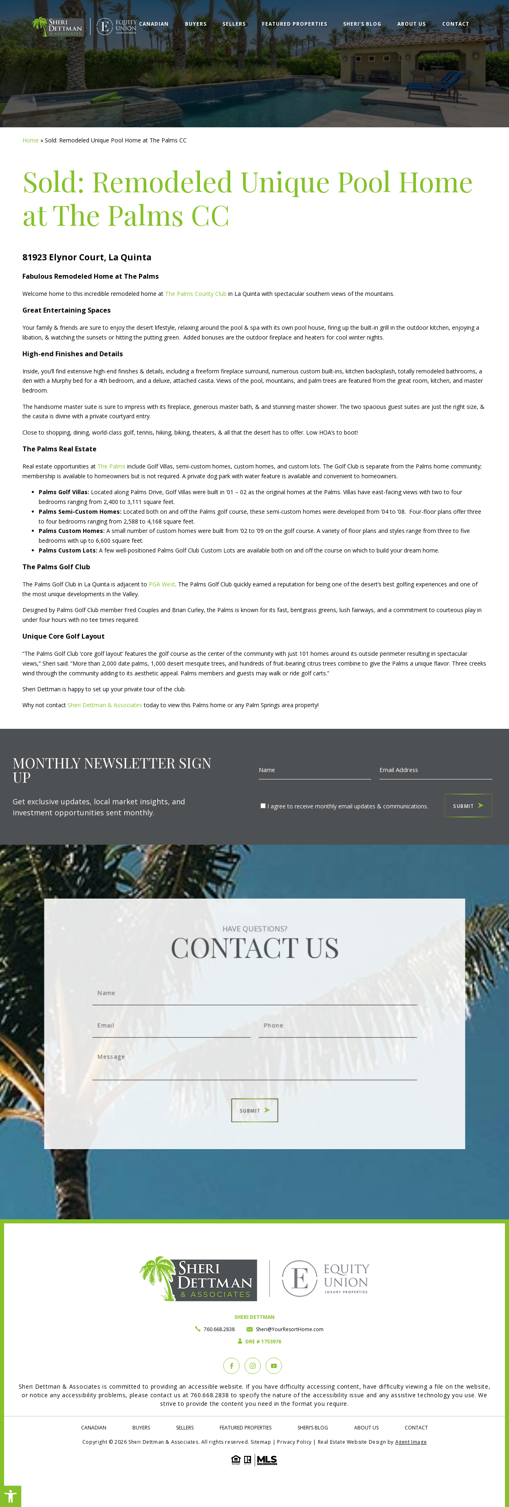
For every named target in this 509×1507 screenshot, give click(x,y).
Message (254, 1055)
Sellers (233, 23)
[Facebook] (231, 1366)
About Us (411, 23)
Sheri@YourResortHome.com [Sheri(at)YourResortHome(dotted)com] (290, 1329)
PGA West (162, 584)
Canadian (152, 23)
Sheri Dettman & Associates (105, 705)
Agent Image (411, 1441)
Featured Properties (293, 23)
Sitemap (261, 1441)
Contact (455, 23)
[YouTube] (274, 1366)
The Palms (111, 466)
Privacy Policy (294, 1441)
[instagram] (253, 1366)
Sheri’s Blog (361, 23)
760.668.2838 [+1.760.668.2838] (219, 1329)
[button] (10, 1496)
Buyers (194, 23)
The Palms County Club (196, 293)
